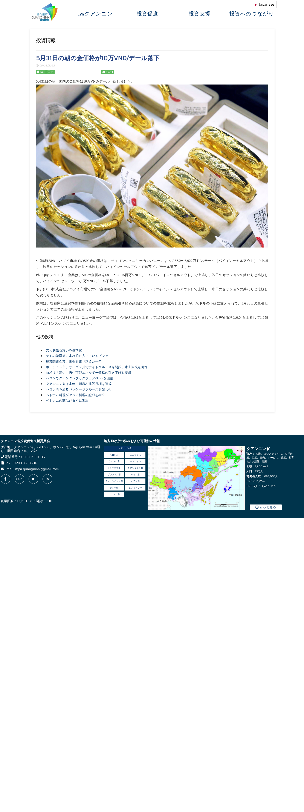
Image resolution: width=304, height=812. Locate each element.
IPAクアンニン (95, 14)
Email (107, 72)
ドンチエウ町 (114, 468)
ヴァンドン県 (114, 474)
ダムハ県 (114, 487)
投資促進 (147, 14)
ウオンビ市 (114, 461)
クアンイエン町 (135, 468)
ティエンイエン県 (114, 481)
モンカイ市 (135, 461)
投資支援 (199, 14)
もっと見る (265, 507)
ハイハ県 (135, 474)
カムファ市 (135, 455)
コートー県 (114, 494)
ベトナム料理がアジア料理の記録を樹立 (75, 395)
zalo (19, 479)
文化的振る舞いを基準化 (64, 350)
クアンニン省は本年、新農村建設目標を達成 (79, 383)
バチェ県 (135, 481)
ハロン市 (114, 455)
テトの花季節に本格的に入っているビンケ (77, 355)
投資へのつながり (251, 14)
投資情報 (45, 40)
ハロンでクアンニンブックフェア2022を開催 (79, 378)
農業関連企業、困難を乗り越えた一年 (74, 361)
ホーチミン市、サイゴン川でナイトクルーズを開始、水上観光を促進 (97, 367)
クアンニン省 (124, 448)
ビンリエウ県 (135, 487)
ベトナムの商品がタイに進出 (67, 400)
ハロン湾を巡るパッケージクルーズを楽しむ (79, 389)
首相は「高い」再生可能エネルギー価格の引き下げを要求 (88, 372)
